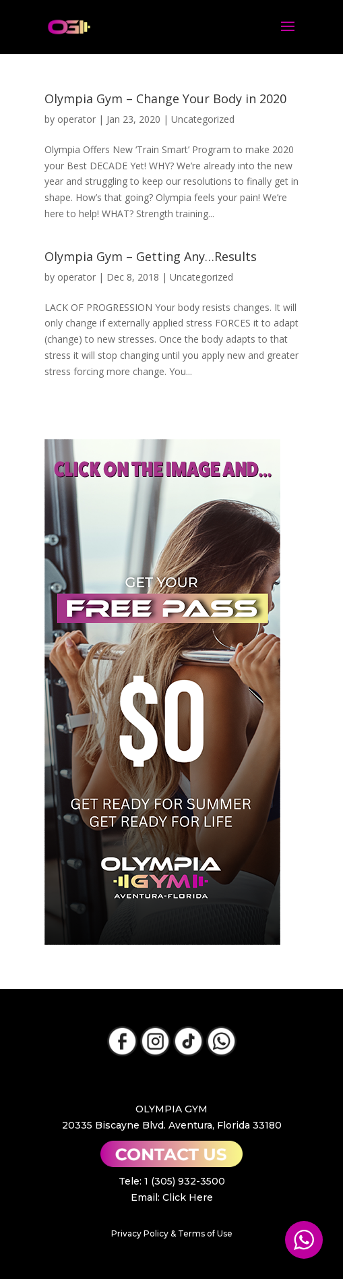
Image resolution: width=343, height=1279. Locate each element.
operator (76, 119)
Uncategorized (203, 119)
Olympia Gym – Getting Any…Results (150, 256)
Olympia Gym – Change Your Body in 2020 (165, 98)
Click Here (187, 1197)
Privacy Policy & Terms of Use (171, 1233)
